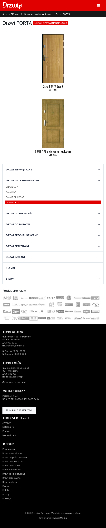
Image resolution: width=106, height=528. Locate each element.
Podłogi (6, 498)
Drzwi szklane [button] (15, 257)
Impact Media (59, 518)
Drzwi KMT (11, 192)
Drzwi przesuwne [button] (17, 246)
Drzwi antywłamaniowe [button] (22, 180)
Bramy (5, 494)
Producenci (8, 449)
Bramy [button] (10, 278)
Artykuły (6, 422)
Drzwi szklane (9, 482)
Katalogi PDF (9, 426)
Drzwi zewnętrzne (11, 469)
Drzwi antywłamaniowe (37, 14)
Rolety (5, 490)
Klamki (6, 486)
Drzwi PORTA (63, 14)
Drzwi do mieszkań (12, 461)
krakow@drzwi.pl (14, 376)
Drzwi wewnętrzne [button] (19, 169)
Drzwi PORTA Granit (53, 86)
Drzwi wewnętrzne (12, 453)
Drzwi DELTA (12, 186)
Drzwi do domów (11, 465)
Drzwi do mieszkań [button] (19, 213)
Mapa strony (9, 435)
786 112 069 (10, 373)
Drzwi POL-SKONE (15, 197)
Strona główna (10, 14)
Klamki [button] (10, 268)
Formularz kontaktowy (19, 410)
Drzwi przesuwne (11, 477)
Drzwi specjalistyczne (13, 473)
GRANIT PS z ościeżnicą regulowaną (53, 151)
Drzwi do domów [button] (18, 224)
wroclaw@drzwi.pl (15, 345)
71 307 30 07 (11, 342)
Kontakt (6, 431)
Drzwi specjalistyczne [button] (22, 235)
